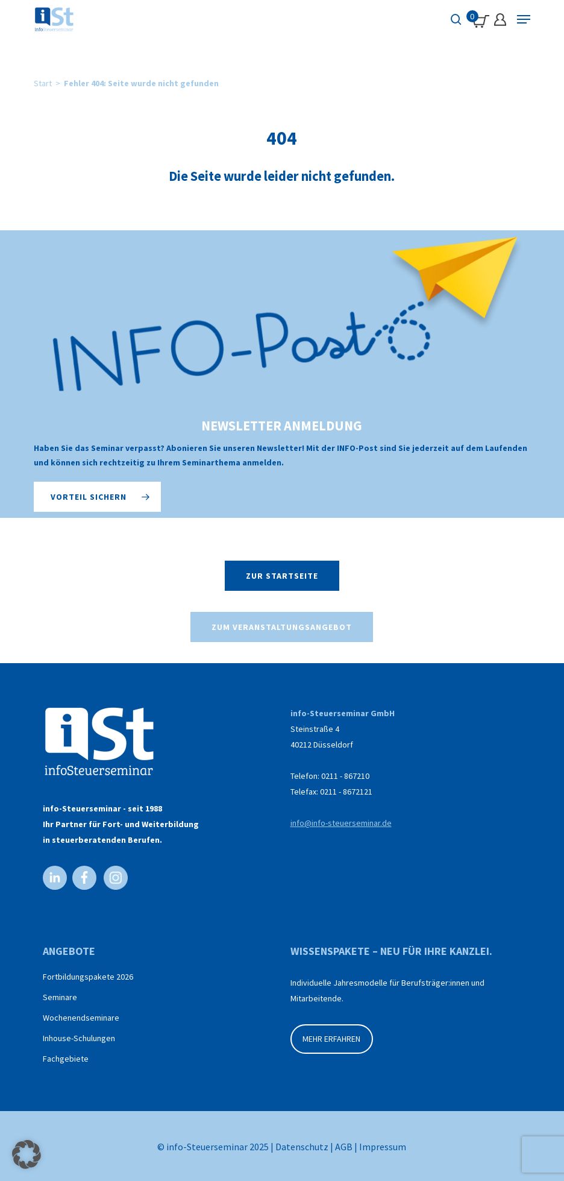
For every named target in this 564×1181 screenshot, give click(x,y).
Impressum (382, 1147)
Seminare (60, 997)
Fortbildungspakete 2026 (88, 976)
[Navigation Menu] (523, 19)
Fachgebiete (66, 1058)
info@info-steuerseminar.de (341, 822)
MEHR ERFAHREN (331, 1038)
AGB (343, 1147)
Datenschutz (301, 1147)
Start (43, 83)
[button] (97, 497)
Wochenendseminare (81, 1017)
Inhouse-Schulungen (79, 1038)
